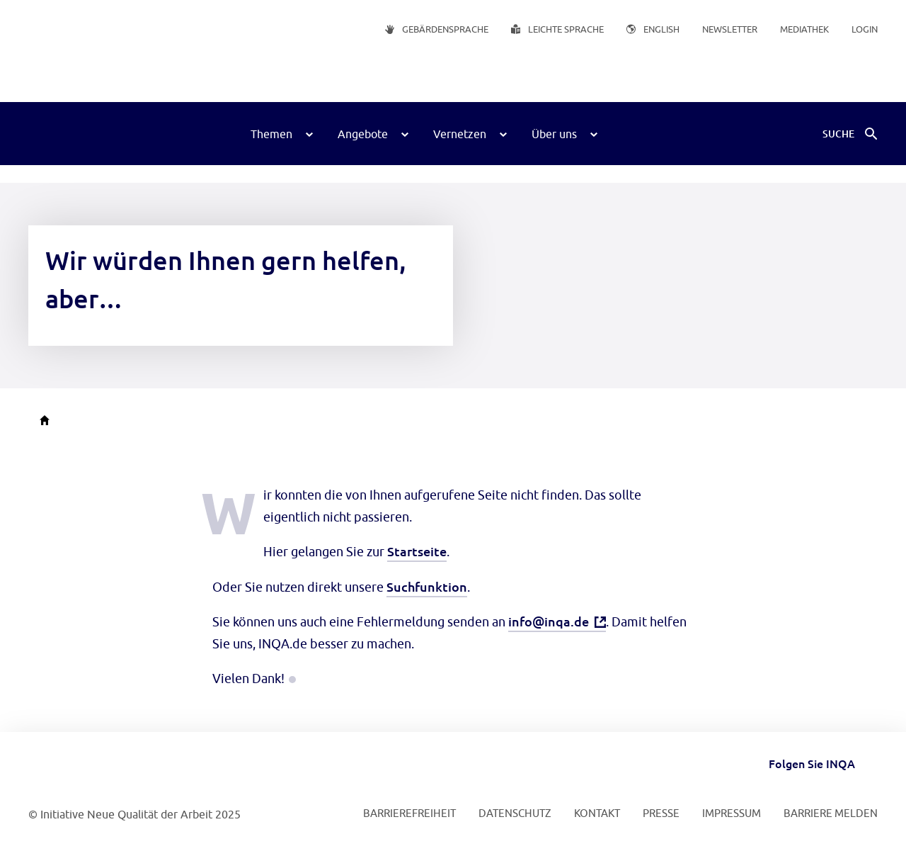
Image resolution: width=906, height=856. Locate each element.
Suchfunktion (426, 586)
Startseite (417, 551)
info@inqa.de (548, 621)
